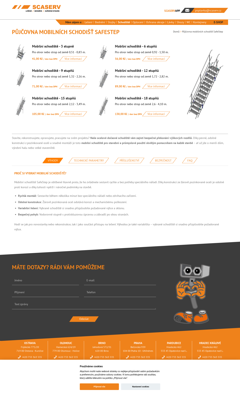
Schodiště (124, 22)
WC (189, 22)
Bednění (100, 22)
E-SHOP (218, 22)
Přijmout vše (99, 386)
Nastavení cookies (140, 386)
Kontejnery (199, 22)
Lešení (88, 22)
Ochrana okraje (155, 22)
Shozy (180, 22)
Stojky (111, 22)
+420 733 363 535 (32, 357)
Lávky (170, 22)
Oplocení (138, 22)
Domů (176, 31)
